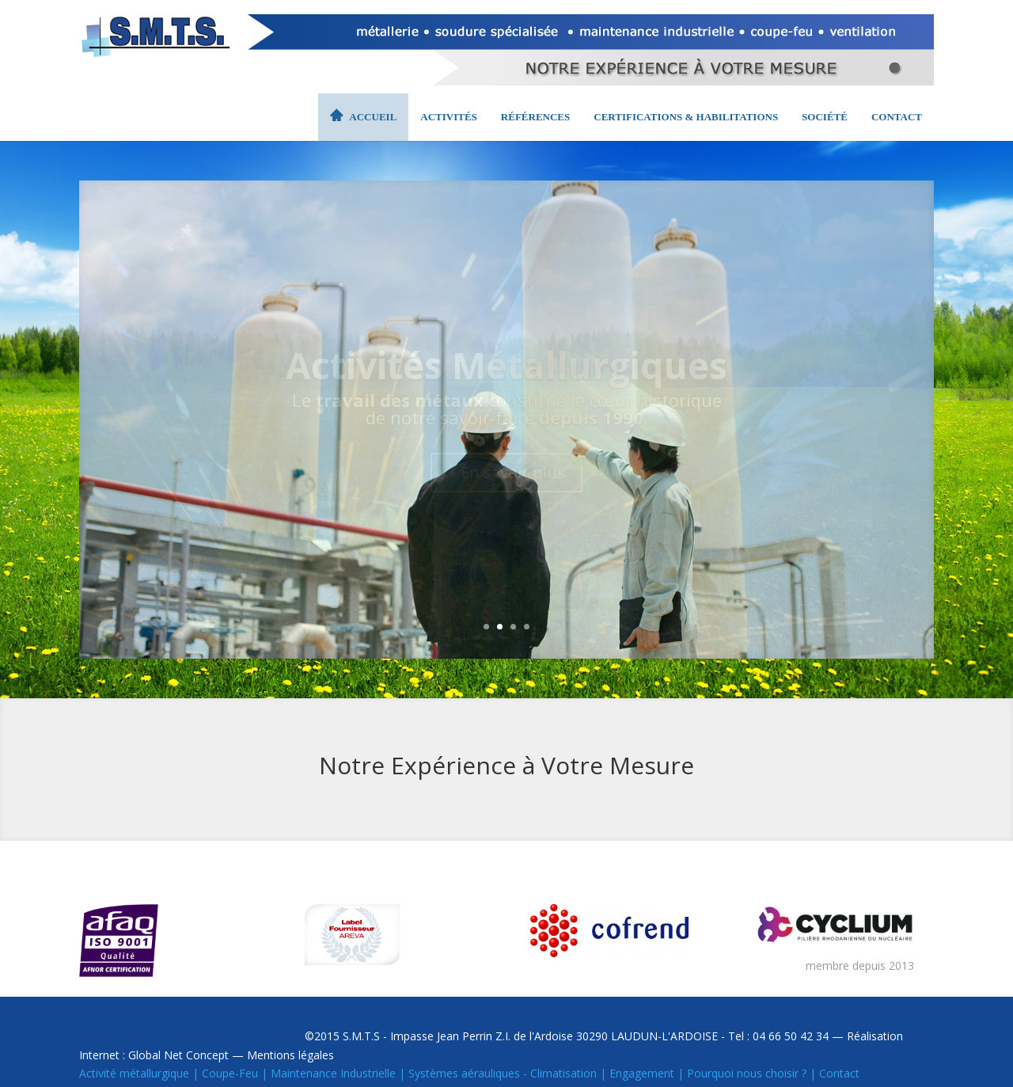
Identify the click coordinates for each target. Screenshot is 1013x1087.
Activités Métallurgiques (506, 365)
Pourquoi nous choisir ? (746, 1073)
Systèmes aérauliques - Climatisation (502, 1073)
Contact (839, 1073)
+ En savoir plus (506, 472)
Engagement (641, 1073)
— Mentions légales (281, 1054)
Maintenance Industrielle (333, 1073)
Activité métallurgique (134, 1073)
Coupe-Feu (230, 1073)
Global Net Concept (178, 1054)
